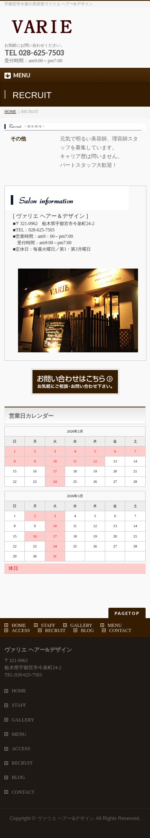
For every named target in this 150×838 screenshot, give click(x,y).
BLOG (87, 630)
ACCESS (21, 630)
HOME (10, 111)
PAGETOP (127, 613)
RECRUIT (55, 630)
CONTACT (120, 630)
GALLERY (81, 625)
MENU (115, 625)
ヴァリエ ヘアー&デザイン (66, 818)
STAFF (48, 625)
